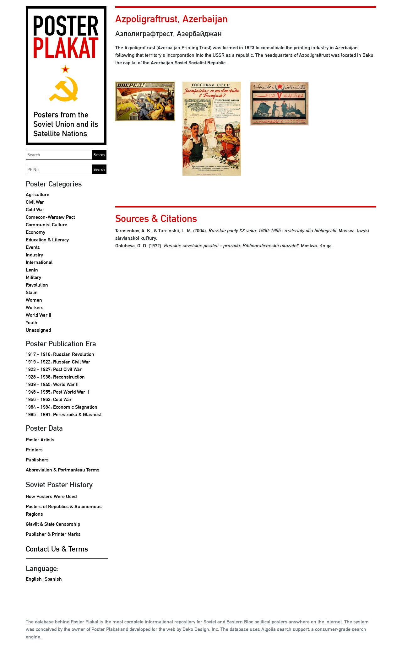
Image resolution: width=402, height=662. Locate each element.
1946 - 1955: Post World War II (57, 392)
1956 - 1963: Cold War (49, 399)
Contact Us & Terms (57, 548)
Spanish (53, 579)
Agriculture (37, 194)
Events (33, 247)
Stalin (32, 292)
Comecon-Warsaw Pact (50, 217)
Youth (31, 323)
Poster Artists (40, 440)
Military (33, 277)
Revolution (37, 285)
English (34, 579)
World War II (38, 315)
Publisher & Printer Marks (53, 534)
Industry (34, 255)
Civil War (35, 202)
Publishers (37, 460)
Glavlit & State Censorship (53, 524)
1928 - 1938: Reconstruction (55, 377)
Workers (35, 307)
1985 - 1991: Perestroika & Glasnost (63, 414)
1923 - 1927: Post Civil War (54, 369)
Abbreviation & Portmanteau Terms (63, 470)
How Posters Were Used (51, 496)
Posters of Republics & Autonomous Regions (64, 510)
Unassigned (38, 330)
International (39, 262)
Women (34, 300)
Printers (34, 450)
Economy (35, 232)
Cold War (35, 210)
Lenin (32, 270)
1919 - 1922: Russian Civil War (58, 362)
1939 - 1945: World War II (52, 384)
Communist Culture (46, 225)
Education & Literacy (47, 240)
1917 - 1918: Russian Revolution (60, 354)
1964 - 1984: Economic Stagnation (61, 407)
